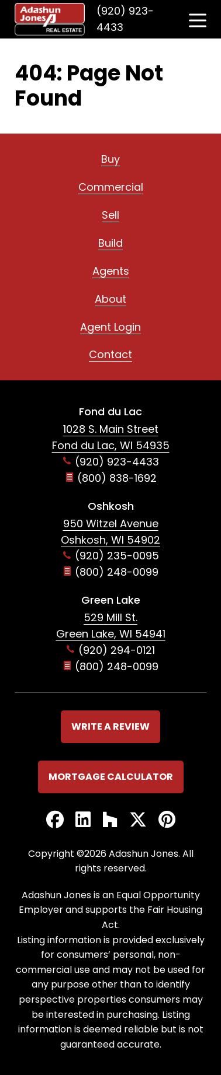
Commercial (110, 187)
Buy (110, 159)
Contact (110, 354)
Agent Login (110, 327)
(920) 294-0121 (116, 650)
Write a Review (110, 726)
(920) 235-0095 (117, 555)
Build (110, 243)
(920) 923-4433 (125, 18)
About (110, 299)
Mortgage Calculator (111, 776)
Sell (110, 215)
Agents (110, 271)
